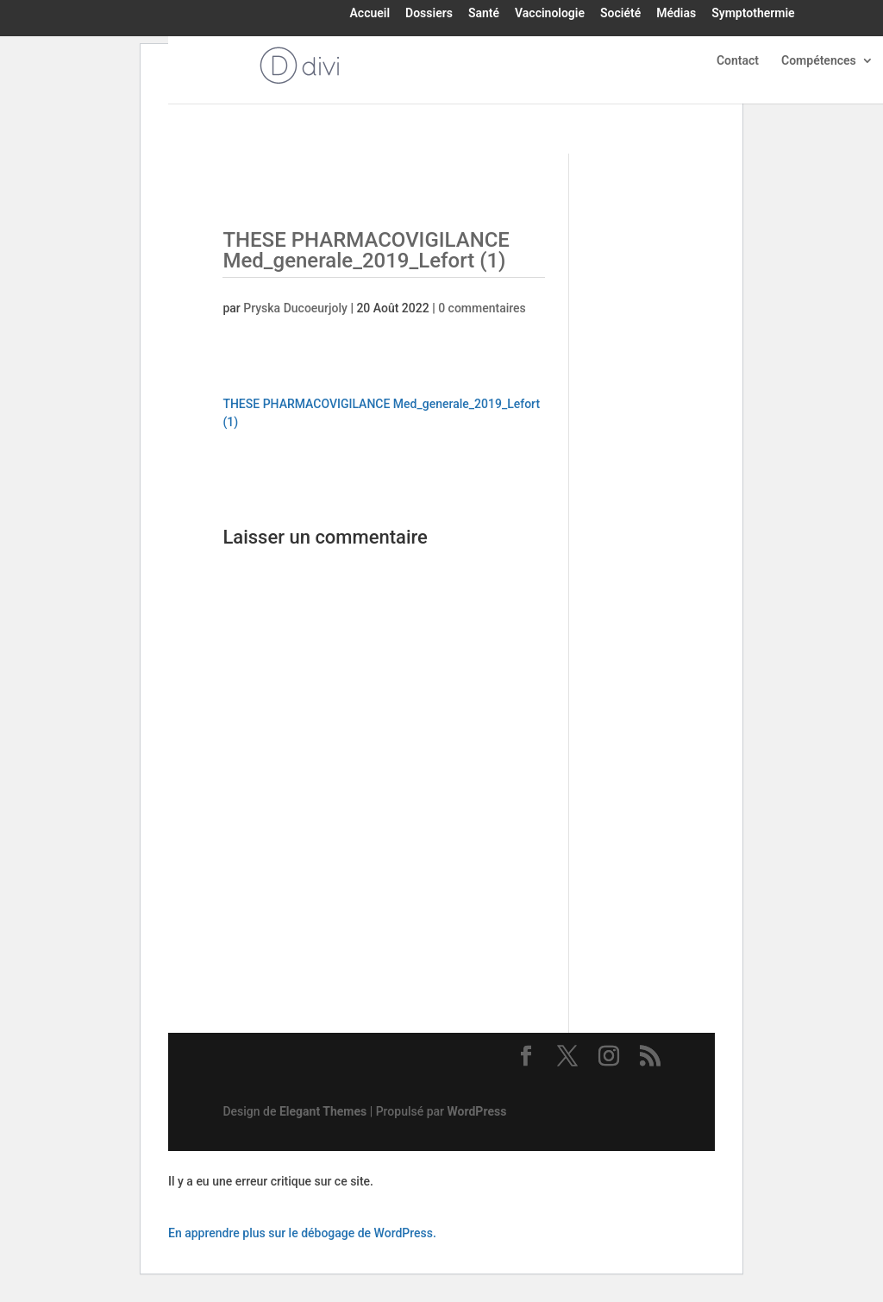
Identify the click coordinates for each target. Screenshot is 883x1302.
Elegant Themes (322, 1111)
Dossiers (429, 14)
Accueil (370, 14)
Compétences (818, 60)
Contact (738, 60)
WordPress (477, 1111)
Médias (676, 14)
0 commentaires (482, 308)
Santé (483, 14)
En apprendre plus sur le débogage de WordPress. (302, 1233)
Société (620, 14)
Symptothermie (752, 14)
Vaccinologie (550, 14)
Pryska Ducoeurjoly (295, 308)
